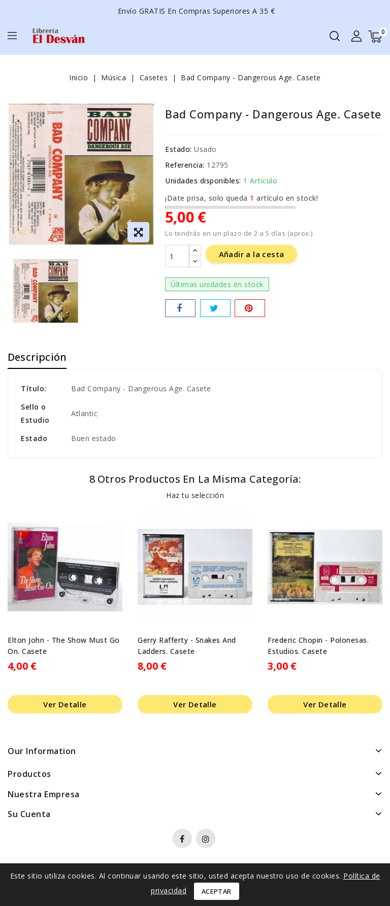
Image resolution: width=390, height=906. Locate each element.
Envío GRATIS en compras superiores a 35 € (196, 11)
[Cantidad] (177, 256)
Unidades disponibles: (203, 180)
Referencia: (185, 165)
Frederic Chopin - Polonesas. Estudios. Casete (318, 645)
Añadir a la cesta (251, 254)
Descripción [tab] (37, 357)
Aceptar (217, 891)
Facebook (183, 840)
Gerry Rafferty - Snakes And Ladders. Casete (187, 645)
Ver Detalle (64, 704)
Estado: (178, 149)
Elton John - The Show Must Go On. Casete (64, 645)
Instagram (207, 840)
